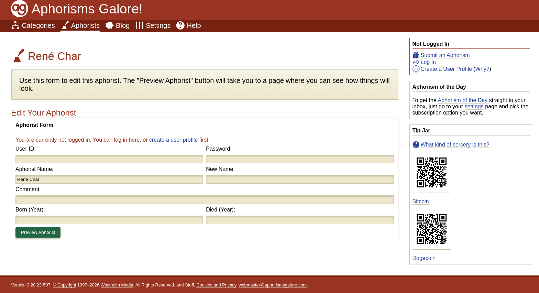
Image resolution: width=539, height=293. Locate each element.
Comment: (28, 189)
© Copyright (64, 284)
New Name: (220, 169)
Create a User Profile (446, 69)
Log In (428, 62)
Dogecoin (424, 258)
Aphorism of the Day (462, 100)
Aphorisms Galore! (87, 8)
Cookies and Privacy (216, 284)
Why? (482, 69)
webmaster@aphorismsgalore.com (273, 284)
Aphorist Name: (34, 169)
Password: (219, 149)
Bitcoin (420, 201)
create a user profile (173, 140)
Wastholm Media (117, 284)
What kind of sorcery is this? (455, 145)
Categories (38, 25)
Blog (123, 25)
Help (194, 25)
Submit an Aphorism (445, 55)
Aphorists (85, 25)
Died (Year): (220, 210)
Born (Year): (30, 210)
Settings (158, 25)
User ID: (25, 149)
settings (474, 106)
